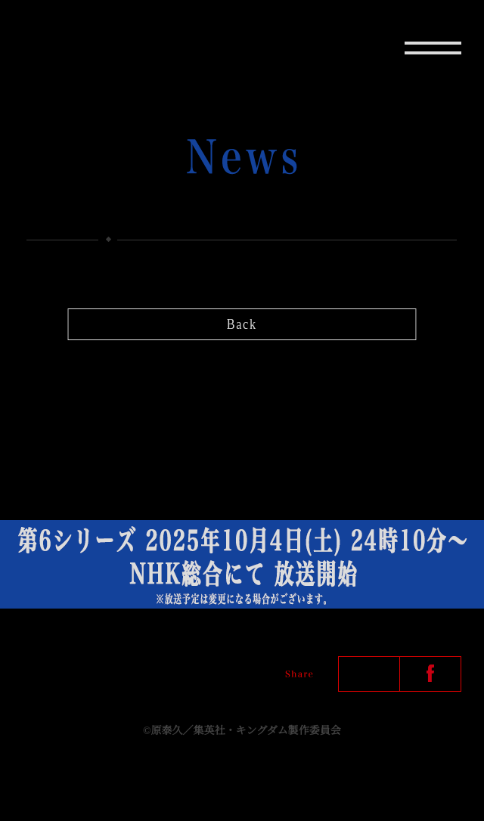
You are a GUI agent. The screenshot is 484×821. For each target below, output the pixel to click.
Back (242, 324)
